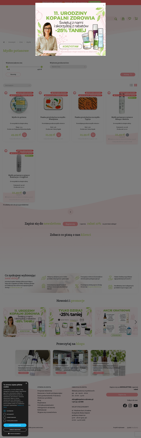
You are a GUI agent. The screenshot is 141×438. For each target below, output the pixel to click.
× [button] (26, 383)
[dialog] (15, 409)
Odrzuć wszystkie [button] (14, 429)
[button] (15, 433)
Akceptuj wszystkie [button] (15, 425)
